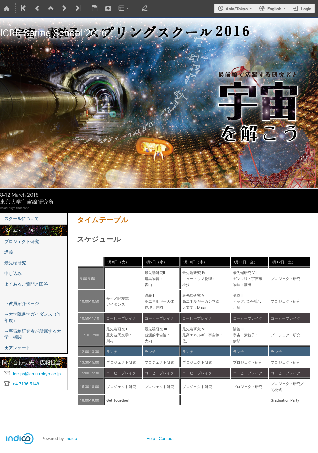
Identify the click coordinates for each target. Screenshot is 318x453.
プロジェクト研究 (21, 241)
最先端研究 (15, 263)
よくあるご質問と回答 (26, 284)
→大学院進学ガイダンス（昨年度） (32, 317)
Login (306, 9)
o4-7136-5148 (26, 384)
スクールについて (21, 218)
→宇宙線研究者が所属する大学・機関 (32, 334)
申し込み (13, 273)
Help (150, 438)
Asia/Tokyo (237, 9)
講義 (8, 252)
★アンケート (17, 348)
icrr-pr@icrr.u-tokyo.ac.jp (37, 374)
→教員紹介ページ (21, 303)
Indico (71, 438)
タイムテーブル (19, 230)
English (274, 9)
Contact (166, 438)
